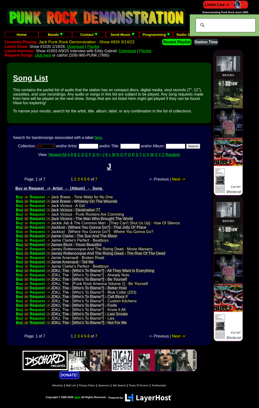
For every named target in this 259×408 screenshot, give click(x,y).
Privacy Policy (87, 385)
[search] (224, 25)
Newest (55, 155)
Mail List (71, 385)
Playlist (93, 47)
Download (75, 47)
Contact (89, 34)
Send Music (123, 34)
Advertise (57, 385)
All (64, 155)
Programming (156, 34)
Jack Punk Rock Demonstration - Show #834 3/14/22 (87, 42)
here (98, 138)
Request (37, 197)
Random (173, 155)
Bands (55, 34)
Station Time (206, 42)
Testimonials (159, 385)
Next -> (178, 179)
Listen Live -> (226, 5)
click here (43, 55)
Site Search (119, 385)
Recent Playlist (177, 42)
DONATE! (69, 375)
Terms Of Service (138, 385)
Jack (77, 397)
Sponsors (103, 385)
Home (22, 34)
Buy (19, 197)
